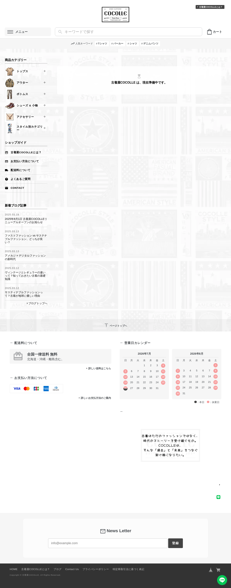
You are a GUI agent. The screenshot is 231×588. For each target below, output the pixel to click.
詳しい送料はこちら (99, 368)
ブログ (57, 569)
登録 (175, 543)
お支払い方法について (25, 161)
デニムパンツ (150, 43)
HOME (14, 569)
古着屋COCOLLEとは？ (210, 7)
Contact (17, 187)
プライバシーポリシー (96, 569)
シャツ (133, 43)
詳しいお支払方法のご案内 (96, 398)
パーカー (118, 43)
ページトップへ (115, 325)
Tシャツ (102, 43)
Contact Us (72, 569)
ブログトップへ (37, 303)
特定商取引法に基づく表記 (128, 569)
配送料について (21, 170)
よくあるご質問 (21, 179)
